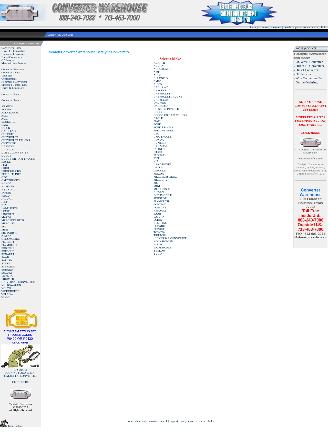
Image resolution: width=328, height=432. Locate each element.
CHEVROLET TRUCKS (16, 140)
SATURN (7, 260)
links (323, 27)
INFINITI (7, 192)
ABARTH (7, 106)
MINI (5, 229)
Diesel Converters (12, 57)
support (297, 27)
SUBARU (7, 269)
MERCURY (8, 223)
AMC (4, 115)
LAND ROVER (11, 207)
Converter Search (11, 93)
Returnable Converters (14, 81)
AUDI (4, 118)
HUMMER (8, 186)
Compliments (9, 78)
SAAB (5, 257)
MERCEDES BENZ (13, 220)
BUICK (6, 127)
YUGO (5, 297)
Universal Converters (14, 53)
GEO (4, 177)
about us (263, 27)
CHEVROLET (10, 137)
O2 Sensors (8, 60)
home (253, 27)
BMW (5, 124)
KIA (4, 204)
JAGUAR (7, 198)
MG (4, 226)
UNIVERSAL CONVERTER (18, 281)
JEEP (5, 201)
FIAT (4, 164)
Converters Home (12, 47)
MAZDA (7, 217)
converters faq (311, 27)
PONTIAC (8, 247)
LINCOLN (8, 214)
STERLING (8, 266)
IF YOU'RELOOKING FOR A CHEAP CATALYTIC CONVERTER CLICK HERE (20, 375)
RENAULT (8, 254)
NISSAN (7, 235)
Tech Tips (6, 75)
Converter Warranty (13, 69)
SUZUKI (7, 272)
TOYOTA (7, 275)
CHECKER (8, 134)
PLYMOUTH (9, 244)
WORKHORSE (10, 291)
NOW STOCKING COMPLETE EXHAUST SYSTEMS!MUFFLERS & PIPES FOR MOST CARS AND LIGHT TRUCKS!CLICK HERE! (310, 117)
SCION (6, 263)
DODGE (7, 155)
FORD (5, 167)
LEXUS (6, 211)
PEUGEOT (8, 241)
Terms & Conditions (12, 87)
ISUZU (6, 195)
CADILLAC (9, 130)
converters (276, 27)
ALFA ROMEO (10, 112)
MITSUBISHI (10, 232)
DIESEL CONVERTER (15, 152)
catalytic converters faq (193, 421)
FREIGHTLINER (12, 174)
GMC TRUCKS (11, 180)
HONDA (7, 183)
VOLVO (6, 288)
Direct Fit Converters (13, 50)
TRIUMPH (7, 278)
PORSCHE (8, 251)
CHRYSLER (9, 143)
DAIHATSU (9, 149)
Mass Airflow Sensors (14, 63)
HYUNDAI (8, 189)
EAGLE (6, 161)
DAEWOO (8, 146)
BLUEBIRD (9, 121)
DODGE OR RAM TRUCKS (18, 158)
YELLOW (7, 294)
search (287, 27)
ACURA (6, 109)
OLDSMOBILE (11, 238)
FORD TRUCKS (11, 170)
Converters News (11, 72)
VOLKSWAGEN (11, 284)
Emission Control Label (15, 84)
